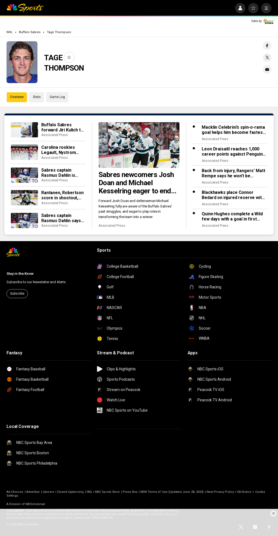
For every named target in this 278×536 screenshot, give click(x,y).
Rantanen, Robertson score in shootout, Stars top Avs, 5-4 (62, 195)
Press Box (130, 492)
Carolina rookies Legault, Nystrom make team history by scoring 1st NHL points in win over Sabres (63, 150)
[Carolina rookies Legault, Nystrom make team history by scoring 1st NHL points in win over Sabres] (24, 152)
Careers (48, 492)
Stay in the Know (20, 274)
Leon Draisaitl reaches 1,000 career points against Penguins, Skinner (234, 151)
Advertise (33, 492)
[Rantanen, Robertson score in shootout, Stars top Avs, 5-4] (24, 197)
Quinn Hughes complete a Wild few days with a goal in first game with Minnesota (232, 216)
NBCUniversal (35, 504)
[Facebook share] (267, 45)
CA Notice (244, 492)
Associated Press (112, 226)
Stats (36, 97)
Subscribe (17, 293)
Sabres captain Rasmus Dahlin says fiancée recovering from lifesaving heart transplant (62, 218)
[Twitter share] (267, 57)
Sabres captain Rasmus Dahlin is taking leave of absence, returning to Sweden (63, 173)
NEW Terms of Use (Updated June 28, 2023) (172, 492)
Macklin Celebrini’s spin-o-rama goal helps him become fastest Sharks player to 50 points (233, 130)
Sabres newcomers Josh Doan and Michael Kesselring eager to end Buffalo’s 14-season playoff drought (136, 183)
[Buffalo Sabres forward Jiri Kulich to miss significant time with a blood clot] (24, 129)
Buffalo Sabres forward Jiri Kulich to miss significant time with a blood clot (62, 127)
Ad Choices (15, 492)
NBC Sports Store (107, 492)
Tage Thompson (59, 32)
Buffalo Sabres (29, 32)
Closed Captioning (70, 492)
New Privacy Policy (220, 492)
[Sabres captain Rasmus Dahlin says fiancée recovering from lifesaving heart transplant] (24, 220)
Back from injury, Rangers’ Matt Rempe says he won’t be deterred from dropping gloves (233, 173)
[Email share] (267, 69)
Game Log (57, 97)
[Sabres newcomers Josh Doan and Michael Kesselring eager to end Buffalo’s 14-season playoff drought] (139, 145)
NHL (9, 32)
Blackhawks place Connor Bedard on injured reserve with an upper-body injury (233, 195)
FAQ (89, 492)
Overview (17, 97)
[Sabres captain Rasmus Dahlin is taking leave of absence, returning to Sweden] (24, 175)
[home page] (25, 8)
